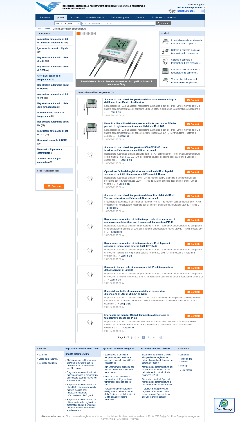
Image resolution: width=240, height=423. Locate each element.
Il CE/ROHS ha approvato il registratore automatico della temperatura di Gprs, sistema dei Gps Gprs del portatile (156, 393)
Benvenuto (45, 17)
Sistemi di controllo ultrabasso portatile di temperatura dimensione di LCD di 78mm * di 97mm (134, 292)
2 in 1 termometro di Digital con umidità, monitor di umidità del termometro (119, 370)
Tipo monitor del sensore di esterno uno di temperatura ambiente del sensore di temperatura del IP (184, 81)
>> (154, 337)
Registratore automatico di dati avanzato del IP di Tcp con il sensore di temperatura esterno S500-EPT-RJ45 (137, 244)
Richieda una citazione (186, 360)
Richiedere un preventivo (190, 7)
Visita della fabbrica (95, 17)
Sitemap (183, 365)
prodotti (60, 17)
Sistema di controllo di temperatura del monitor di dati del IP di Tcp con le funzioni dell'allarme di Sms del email (139, 196)
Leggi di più (115, 112)
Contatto (195, 100)
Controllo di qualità (120, 17)
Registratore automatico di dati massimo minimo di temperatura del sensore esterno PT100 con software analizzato (82, 376)
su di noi (75, 17)
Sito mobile (186, 370)
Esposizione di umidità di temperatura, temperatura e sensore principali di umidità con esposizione (119, 358)
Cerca (165, 23)
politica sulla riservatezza (52, 416)
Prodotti (47, 29)
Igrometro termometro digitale (52, 48)
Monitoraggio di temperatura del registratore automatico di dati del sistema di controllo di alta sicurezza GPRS (157, 371)
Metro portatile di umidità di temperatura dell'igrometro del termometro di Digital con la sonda (118, 380)
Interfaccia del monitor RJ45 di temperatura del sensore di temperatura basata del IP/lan (185, 71)
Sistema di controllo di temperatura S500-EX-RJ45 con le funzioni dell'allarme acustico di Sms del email (135, 149)
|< (132, 337)
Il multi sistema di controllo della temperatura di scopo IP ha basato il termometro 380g (186, 42)
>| (160, 337)
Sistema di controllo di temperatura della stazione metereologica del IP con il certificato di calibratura (140, 101)
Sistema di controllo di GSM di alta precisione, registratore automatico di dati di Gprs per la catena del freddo (157, 358)
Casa (39, 29)
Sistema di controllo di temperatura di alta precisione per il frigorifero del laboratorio (185, 62)
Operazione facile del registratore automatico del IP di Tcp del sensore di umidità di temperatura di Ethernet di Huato (138, 172)
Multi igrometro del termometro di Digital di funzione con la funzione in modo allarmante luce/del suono (81, 364)
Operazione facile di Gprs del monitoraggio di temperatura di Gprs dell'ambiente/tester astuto (157, 382)
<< (138, 337)
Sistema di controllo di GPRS (52, 140)
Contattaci (140, 17)
